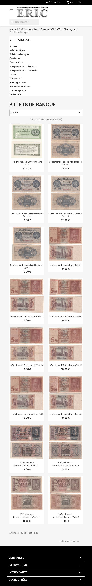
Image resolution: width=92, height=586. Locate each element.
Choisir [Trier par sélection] (46, 112)
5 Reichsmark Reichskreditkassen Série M (26, 215)
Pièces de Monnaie (19, 86)
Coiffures (14, 58)
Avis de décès (17, 50)
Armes (13, 46)
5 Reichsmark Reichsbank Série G (26, 365)
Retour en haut (69, 541)
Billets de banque (19, 54)
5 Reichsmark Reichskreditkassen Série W (65, 163)
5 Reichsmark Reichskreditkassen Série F (26, 266)
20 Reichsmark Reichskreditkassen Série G (65, 515)
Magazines (15, 78)
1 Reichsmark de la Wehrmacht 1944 (26, 163)
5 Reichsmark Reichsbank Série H (65, 316)
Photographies (17, 82)
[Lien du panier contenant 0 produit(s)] (73, 2)
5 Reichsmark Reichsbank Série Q (26, 414)
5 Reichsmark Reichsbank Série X (27, 316)
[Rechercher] (24, 22)
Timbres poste (17, 90)
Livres (12, 74)
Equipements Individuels (23, 70)
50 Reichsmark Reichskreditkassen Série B (65, 464)
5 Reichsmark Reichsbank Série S (65, 414)
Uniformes (15, 94)
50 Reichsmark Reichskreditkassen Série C (26, 464)
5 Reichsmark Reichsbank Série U (65, 365)
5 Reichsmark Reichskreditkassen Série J (65, 215)
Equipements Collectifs (22, 66)
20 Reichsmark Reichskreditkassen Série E (26, 515)
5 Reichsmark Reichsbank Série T (65, 265)
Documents (16, 62)
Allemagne (19, 39)
